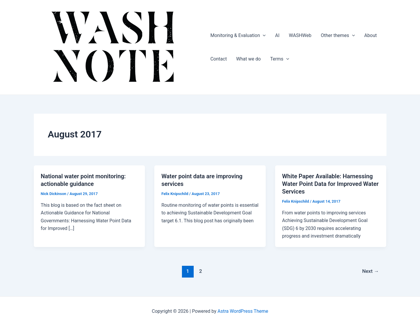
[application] (263, 35)
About (370, 35)
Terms (279, 59)
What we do (248, 59)
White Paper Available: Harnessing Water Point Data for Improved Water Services (330, 184)
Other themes (338, 35)
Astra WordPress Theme (242, 311)
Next (370, 271)
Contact (218, 59)
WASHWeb (300, 35)
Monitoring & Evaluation (238, 35)
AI (277, 35)
